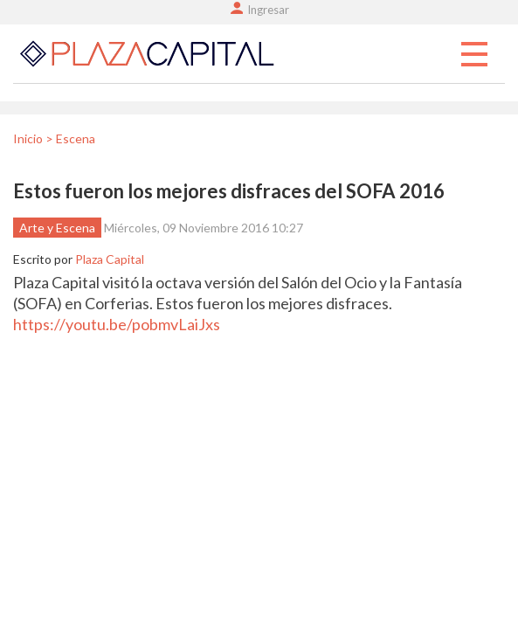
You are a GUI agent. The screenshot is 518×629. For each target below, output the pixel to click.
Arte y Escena (57, 227)
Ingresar (268, 10)
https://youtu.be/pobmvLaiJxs (116, 324)
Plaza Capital (109, 259)
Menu (474, 55)
